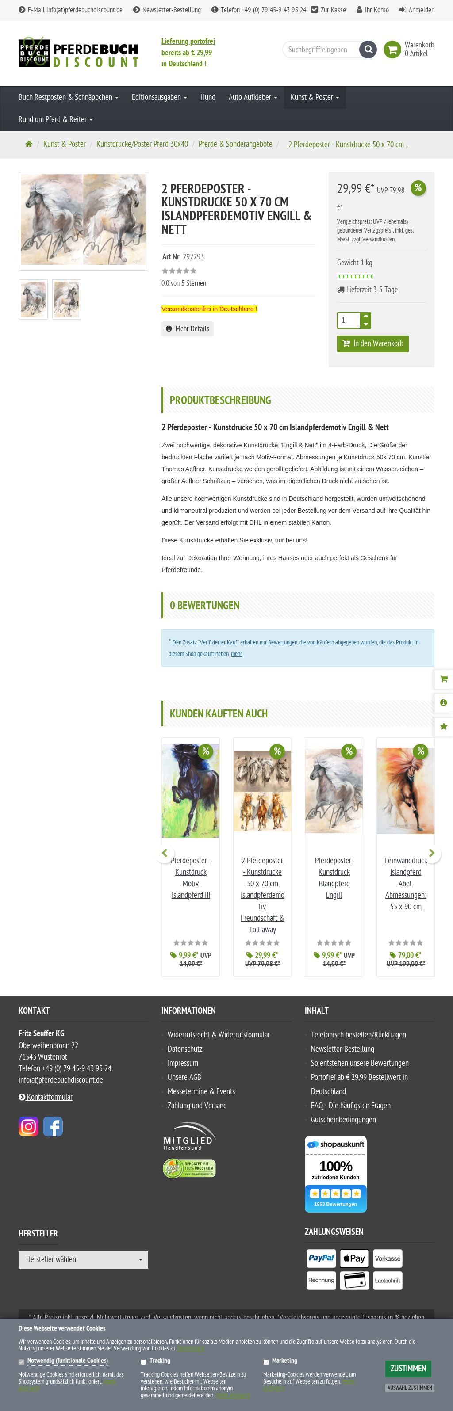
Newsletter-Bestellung (167, 10)
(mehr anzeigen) (232, 1395)
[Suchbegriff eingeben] (327, 49)
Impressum (183, 1063)
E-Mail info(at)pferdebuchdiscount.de (71, 10)
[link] (394, 49)
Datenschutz (185, 1049)
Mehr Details (187, 329)
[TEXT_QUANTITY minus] (366, 323)
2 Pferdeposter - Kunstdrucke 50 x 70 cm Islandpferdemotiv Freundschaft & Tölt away (262, 895)
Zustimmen (408, 1368)
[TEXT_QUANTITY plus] (366, 317)
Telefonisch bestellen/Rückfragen (358, 1035)
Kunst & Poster (315, 97)
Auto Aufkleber (253, 97)
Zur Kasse (333, 10)
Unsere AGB (184, 1077)
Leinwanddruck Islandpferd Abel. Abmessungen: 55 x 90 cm (405, 883)
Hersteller (38, 1235)
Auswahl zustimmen (410, 1388)
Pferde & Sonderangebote (236, 144)
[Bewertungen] (443, 727)
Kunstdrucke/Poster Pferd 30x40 (142, 144)
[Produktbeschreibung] (443, 703)
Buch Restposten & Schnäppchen (69, 97)
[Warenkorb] (443, 679)
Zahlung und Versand (197, 1105)
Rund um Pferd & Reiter (56, 119)
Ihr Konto (377, 10)
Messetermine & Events (201, 1091)
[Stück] (349, 320)
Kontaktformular (46, 1097)
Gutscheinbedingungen (343, 1120)
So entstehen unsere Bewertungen (360, 1063)
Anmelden (421, 10)
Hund (207, 97)
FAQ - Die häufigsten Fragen (351, 1105)
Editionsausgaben (159, 97)
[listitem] (321, 1260)
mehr (236, 654)
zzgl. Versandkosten (373, 239)
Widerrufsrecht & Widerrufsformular (219, 1035)
